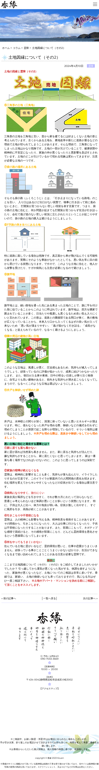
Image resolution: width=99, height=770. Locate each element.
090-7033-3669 (50, 658)
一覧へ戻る (49, 598)
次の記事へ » (90, 598)
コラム (17, 48)
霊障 (27, 48)
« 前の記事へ (9, 598)
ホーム (6, 48)
